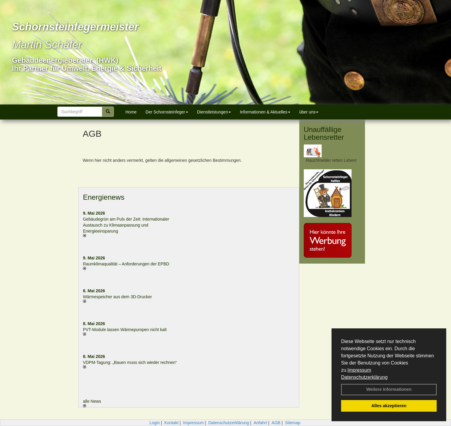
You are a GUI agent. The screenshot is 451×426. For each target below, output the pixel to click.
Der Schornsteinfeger (166, 112)
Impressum (359, 370)
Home (130, 112)
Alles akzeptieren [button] (388, 405)
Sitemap (292, 422)
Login (154, 422)
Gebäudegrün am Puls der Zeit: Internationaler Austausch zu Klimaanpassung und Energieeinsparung (126, 225)
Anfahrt (260, 422)
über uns (308, 112)
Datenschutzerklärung (364, 377)
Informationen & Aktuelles (265, 112)
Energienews (104, 197)
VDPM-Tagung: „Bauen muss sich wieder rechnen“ (130, 362)
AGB (275, 422)
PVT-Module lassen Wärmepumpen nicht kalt (125, 329)
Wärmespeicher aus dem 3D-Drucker (117, 296)
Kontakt (171, 422)
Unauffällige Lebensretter (324, 133)
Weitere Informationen (389, 389)
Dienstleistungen (214, 112)
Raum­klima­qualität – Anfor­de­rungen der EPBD (126, 264)
